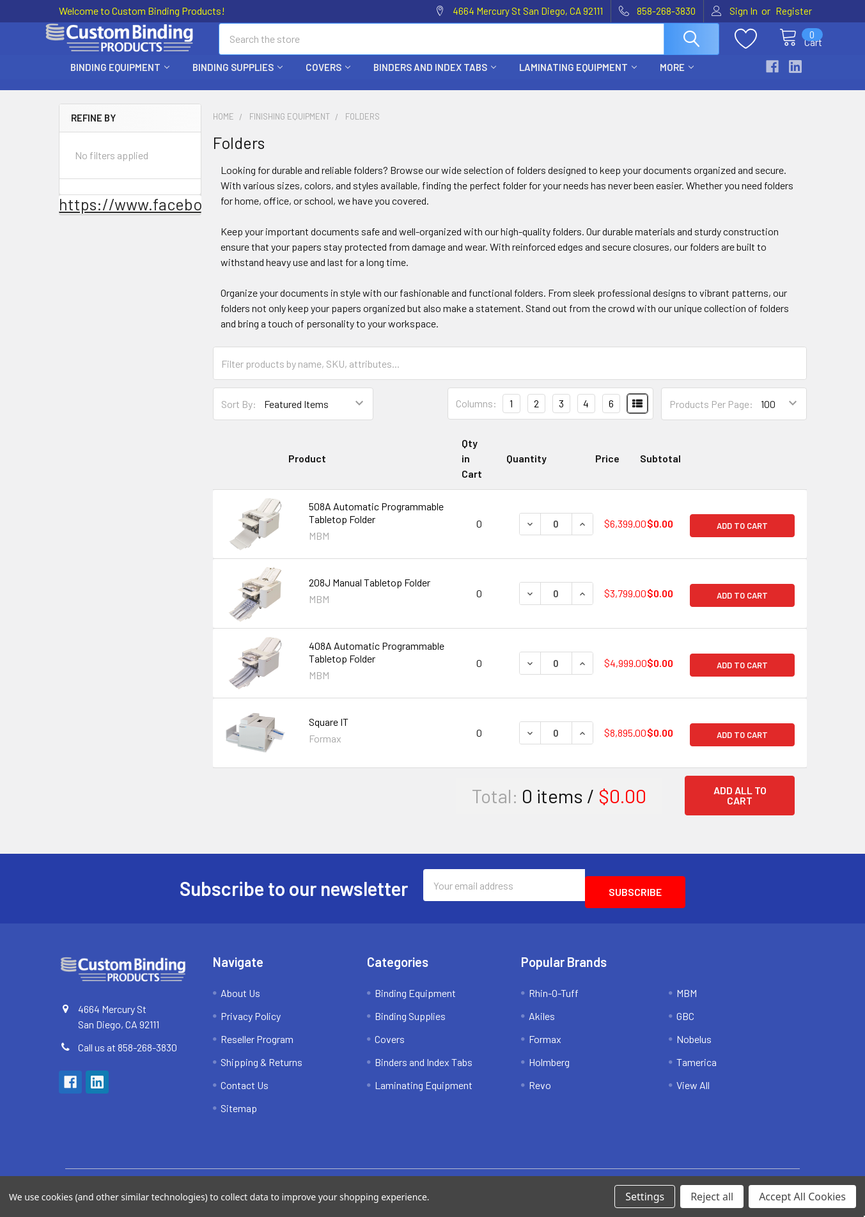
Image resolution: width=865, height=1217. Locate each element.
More (677, 78)
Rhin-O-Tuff (554, 997)
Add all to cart (740, 807)
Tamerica (696, 1066)
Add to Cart (742, 535)
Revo (540, 1089)
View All (693, 1089)
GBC (685, 1020)
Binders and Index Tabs (434, 78)
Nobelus (694, 1043)
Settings (644, 1197)
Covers (328, 78)
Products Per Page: (711, 415)
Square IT (328, 733)
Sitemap (239, 1112)
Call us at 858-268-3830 (127, 1052)
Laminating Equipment (578, 78)
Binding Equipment (119, 78)
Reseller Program (257, 1043)
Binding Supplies (237, 78)
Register (793, 11)
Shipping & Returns (261, 1066)
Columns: (476, 415)
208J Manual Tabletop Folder (369, 594)
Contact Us (245, 1089)
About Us (240, 997)
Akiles (542, 1020)
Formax (545, 1043)
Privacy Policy (251, 1020)
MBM (686, 997)
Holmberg (549, 1066)
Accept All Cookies (802, 1197)
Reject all (711, 1197)
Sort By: (238, 415)
